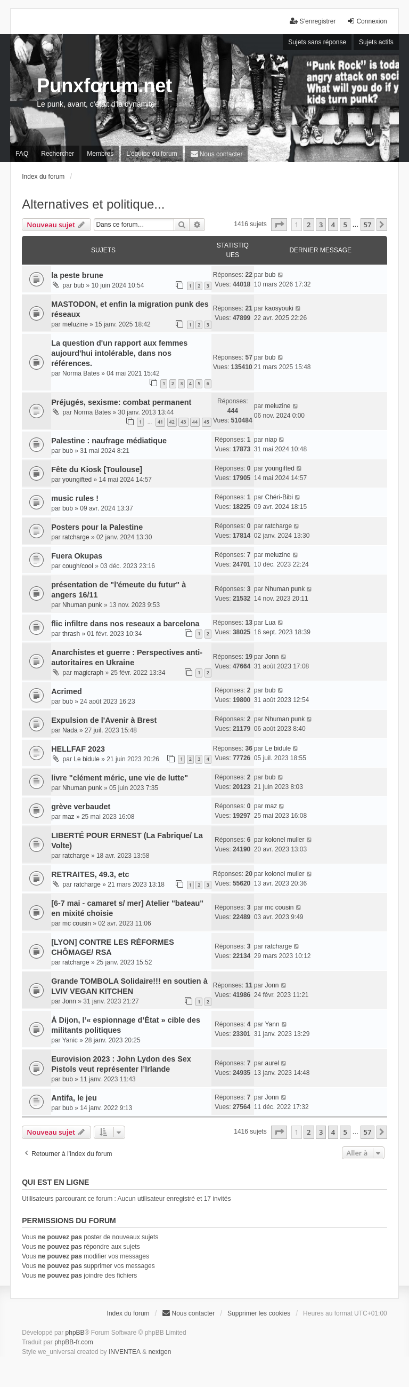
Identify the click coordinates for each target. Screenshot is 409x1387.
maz (68, 816)
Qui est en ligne (55, 1182)
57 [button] (368, 224)
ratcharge (75, 537)
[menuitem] (216, 154)
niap (271, 439)
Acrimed (66, 691)
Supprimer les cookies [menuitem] (258, 1313)
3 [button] (321, 224)
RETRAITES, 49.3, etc (90, 874)
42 (172, 421)
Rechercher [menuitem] (57, 153)
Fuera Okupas (76, 556)
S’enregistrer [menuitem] (313, 21)
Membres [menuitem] (100, 153)
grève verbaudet (80, 806)
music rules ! (75, 498)
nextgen (160, 1352)
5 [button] (345, 224)
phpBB (75, 1332)
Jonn (272, 656)
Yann (272, 1024)
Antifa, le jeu (74, 1098)
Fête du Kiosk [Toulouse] (96, 469)
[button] (279, 224)
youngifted (77, 479)
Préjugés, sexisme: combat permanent (121, 402)
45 (206, 421)
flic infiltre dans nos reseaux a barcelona (125, 623)
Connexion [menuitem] (367, 21)
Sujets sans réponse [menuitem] (317, 42)
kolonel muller (284, 839)
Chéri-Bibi (279, 497)
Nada (70, 730)
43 (183, 421)
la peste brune (77, 275)
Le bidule (86, 759)
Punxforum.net (104, 86)
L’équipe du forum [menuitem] (151, 153)
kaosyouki (279, 308)
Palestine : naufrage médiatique (109, 440)
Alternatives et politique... (93, 204)
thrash (71, 633)
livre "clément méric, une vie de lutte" (119, 778)
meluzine (75, 324)
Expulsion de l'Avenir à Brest (104, 720)
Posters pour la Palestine (97, 527)
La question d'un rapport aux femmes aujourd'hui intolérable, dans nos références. (119, 353)
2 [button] (308, 224)
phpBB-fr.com (73, 1342)
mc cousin (76, 923)
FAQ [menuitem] (21, 153)
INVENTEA (125, 1352)
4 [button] (333, 224)
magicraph (88, 672)
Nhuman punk (82, 605)
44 (195, 421)
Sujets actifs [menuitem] (376, 42)
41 (160, 421)
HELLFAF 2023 (78, 749)
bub (78, 285)
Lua (270, 622)
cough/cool (77, 566)
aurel (272, 1063)
